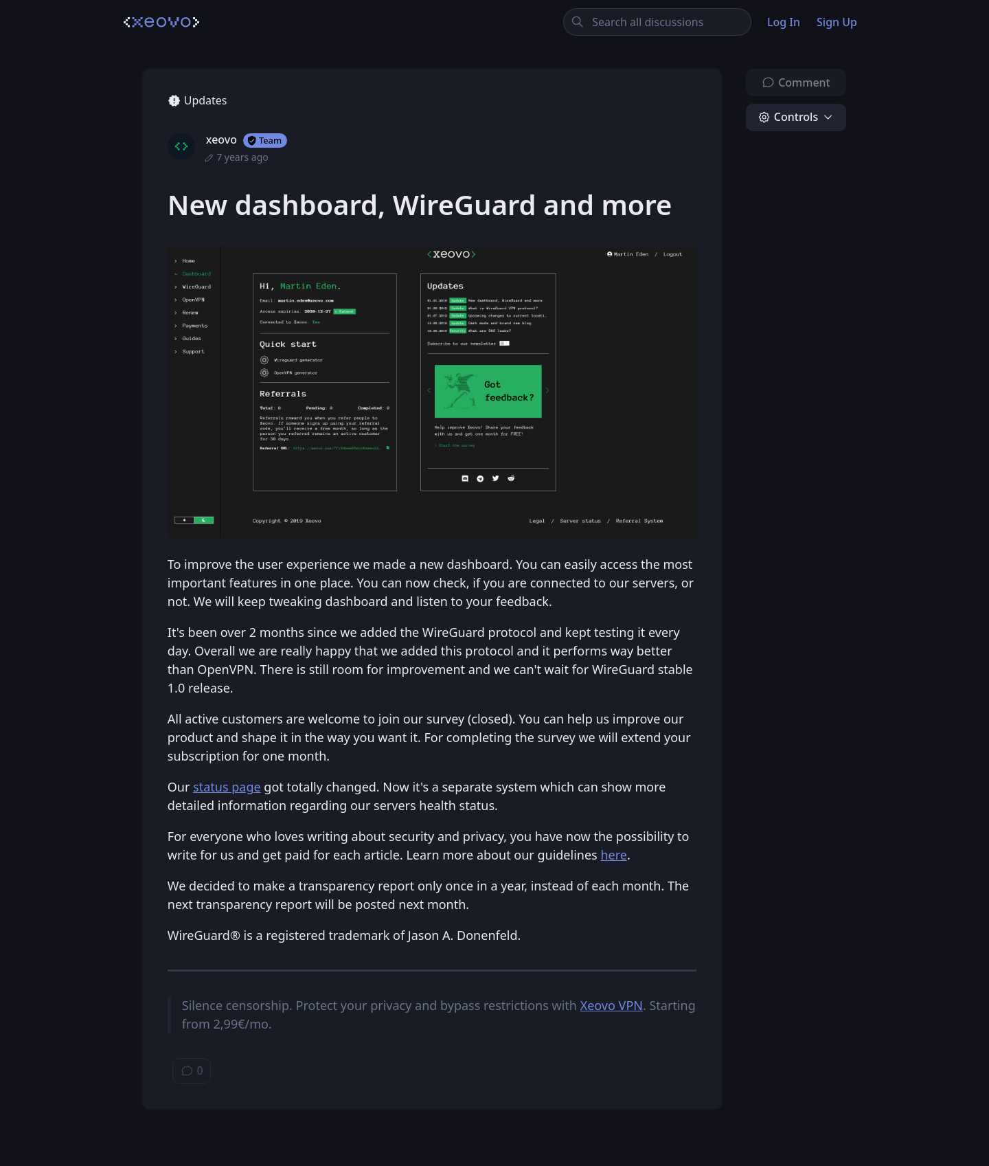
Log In (783, 22)
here (613, 855)
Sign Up (837, 22)
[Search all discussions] (657, 22)
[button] (796, 117)
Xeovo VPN (611, 1005)
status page (227, 786)
